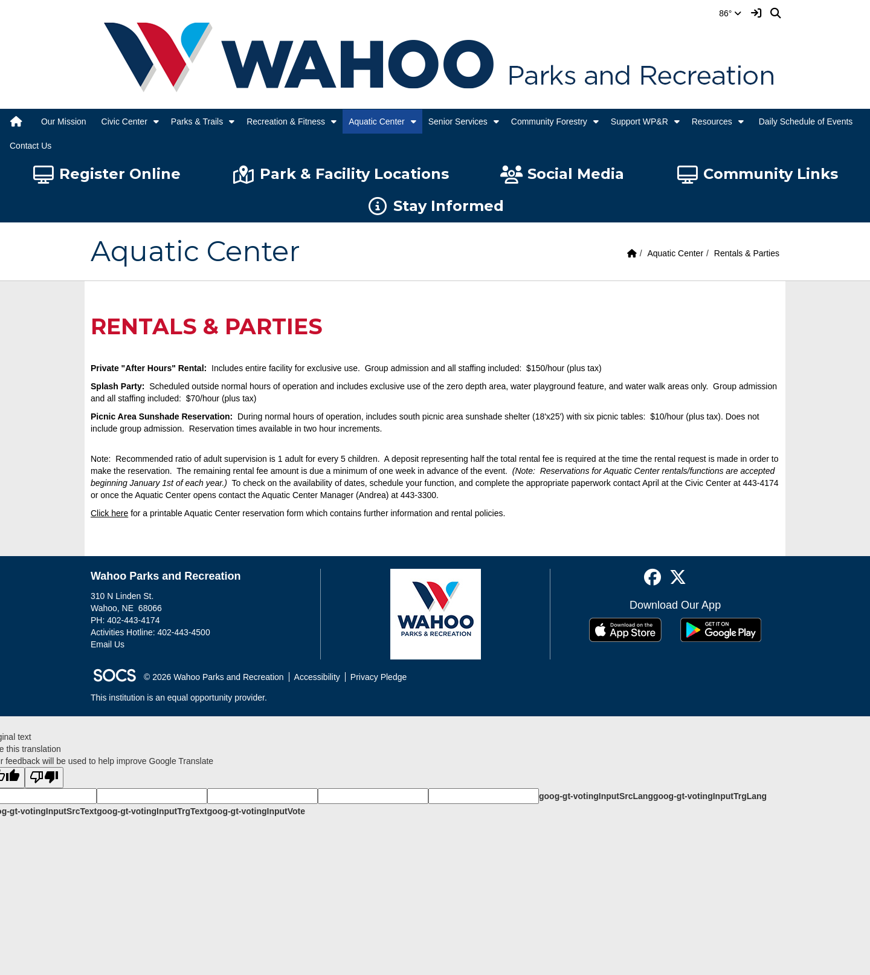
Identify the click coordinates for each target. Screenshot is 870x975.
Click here (109, 513)
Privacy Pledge (378, 677)
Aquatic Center (377, 121)
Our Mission (63, 121)
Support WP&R (639, 121)
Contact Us (30, 146)
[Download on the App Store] (625, 630)
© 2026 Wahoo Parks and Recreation (214, 677)
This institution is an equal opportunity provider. (179, 697)
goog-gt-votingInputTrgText (152, 811)
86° (730, 13)
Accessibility (317, 677)
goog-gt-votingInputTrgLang (710, 796)
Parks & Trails (197, 121)
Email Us (107, 644)
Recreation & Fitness (285, 121)
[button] (156, 121)
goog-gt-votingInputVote (256, 811)
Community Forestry (549, 121)
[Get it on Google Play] (720, 630)
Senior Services (458, 121)
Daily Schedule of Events (806, 121)
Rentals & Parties (746, 253)
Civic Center (124, 121)
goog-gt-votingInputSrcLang (596, 796)
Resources (712, 121)
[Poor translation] (44, 777)
